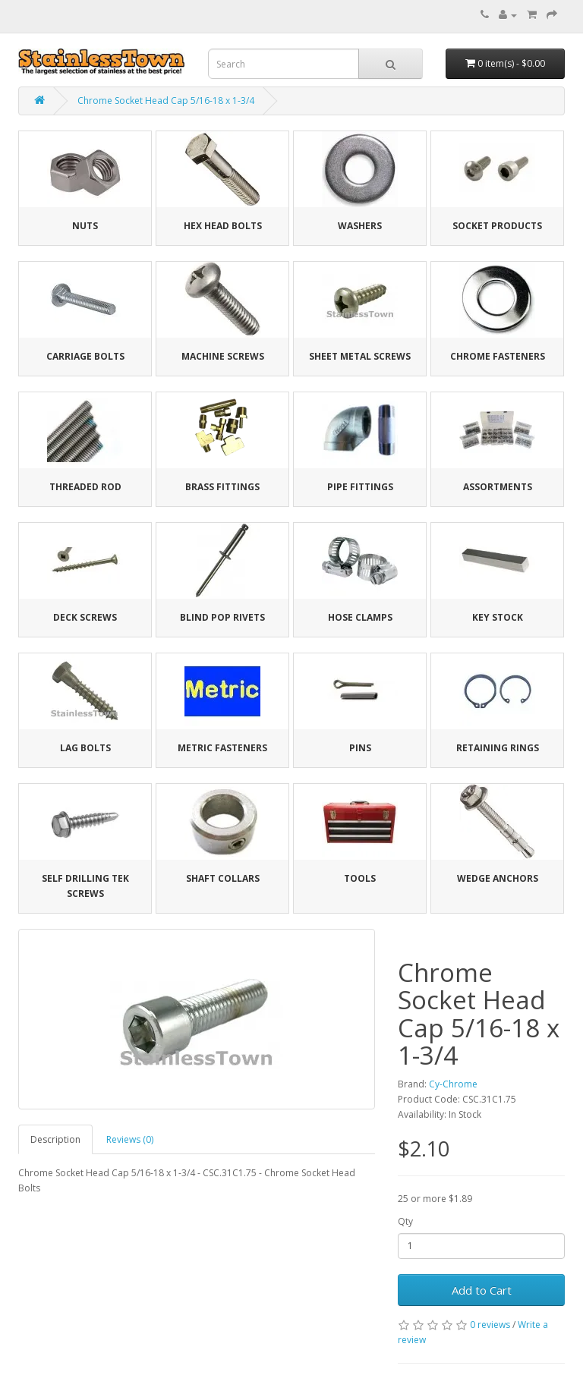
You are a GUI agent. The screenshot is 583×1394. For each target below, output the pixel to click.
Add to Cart (482, 1290)
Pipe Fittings (360, 486)
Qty (405, 1221)
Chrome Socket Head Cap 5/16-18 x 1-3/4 (165, 100)
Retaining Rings (497, 747)
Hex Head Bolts (223, 225)
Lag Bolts (85, 747)
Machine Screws (222, 356)
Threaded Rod (85, 486)
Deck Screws (85, 617)
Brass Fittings (222, 486)
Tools (360, 878)
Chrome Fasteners (497, 356)
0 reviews (490, 1324)
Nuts (85, 225)
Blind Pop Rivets (222, 617)
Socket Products (497, 225)
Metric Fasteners (222, 747)
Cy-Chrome (453, 1084)
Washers (360, 225)
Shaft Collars (223, 878)
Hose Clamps (360, 617)
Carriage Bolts (85, 356)
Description (55, 1139)
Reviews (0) (129, 1139)
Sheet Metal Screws (360, 356)
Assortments (497, 486)
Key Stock (497, 617)
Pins (360, 747)
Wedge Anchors (497, 878)
